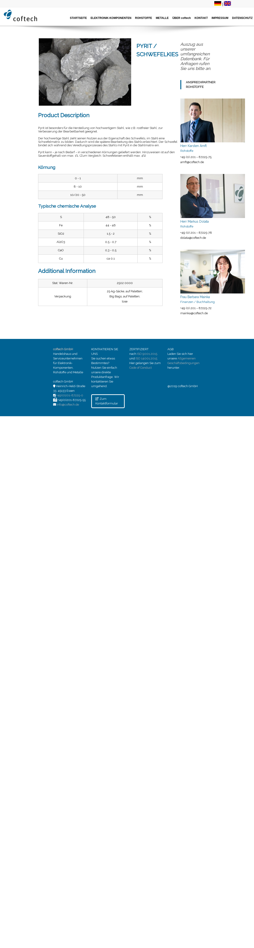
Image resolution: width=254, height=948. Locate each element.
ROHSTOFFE (143, 18)
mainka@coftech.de (194, 313)
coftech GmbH (63, 349)
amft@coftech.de (192, 162)
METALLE (162, 18)
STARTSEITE (78, 18)
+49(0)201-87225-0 (69, 395)
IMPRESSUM (220, 18)
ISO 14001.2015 (146, 358)
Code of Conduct (140, 367)
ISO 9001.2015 (147, 354)
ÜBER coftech (181, 18)
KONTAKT (201, 18)
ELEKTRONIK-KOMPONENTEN (111, 18)
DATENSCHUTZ (242, 18)
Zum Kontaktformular (106, 401)
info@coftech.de (68, 404)
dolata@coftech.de (193, 237)
